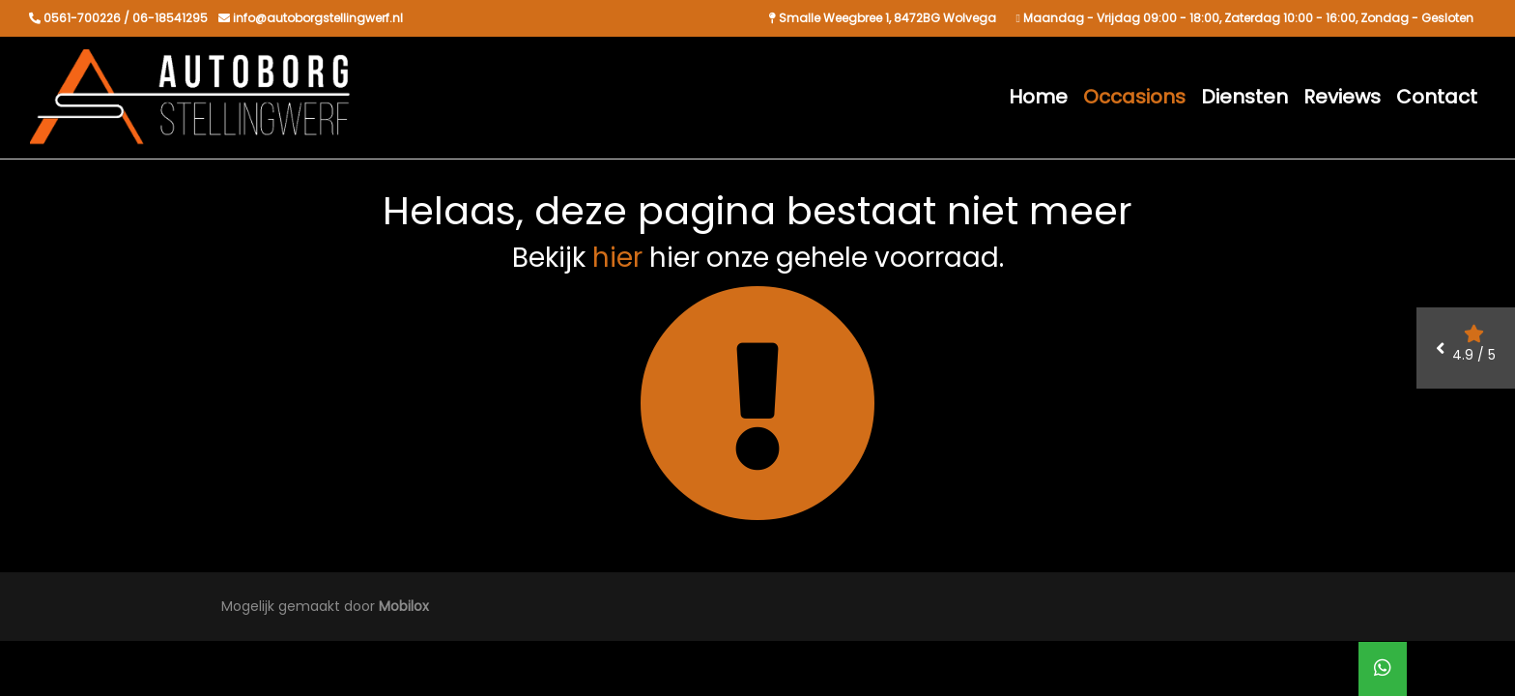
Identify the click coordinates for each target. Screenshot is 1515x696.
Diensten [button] (1244, 96)
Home (1038, 96)
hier (617, 257)
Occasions (1134, 96)
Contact (1436, 96)
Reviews (1342, 96)
